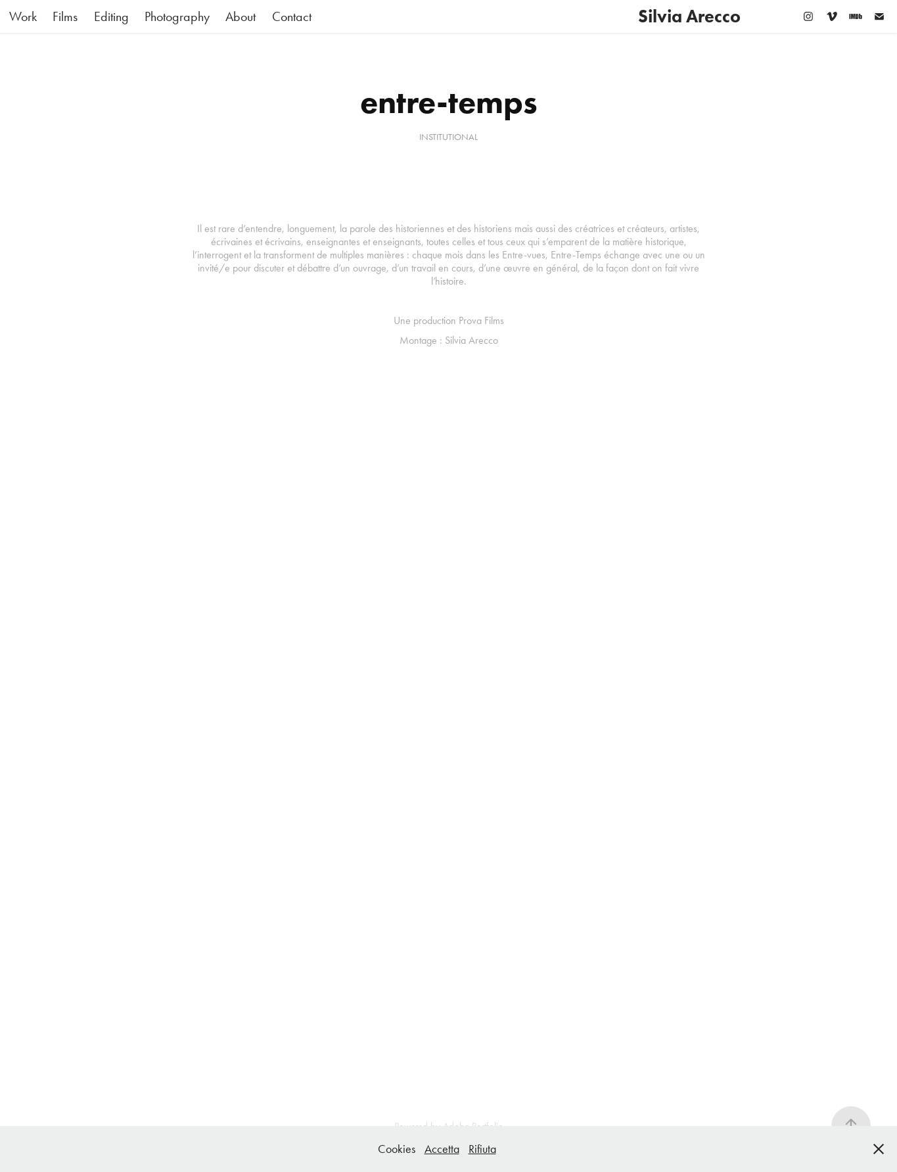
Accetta (442, 1149)
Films (65, 16)
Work (23, 16)
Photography (177, 16)
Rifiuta (482, 1149)
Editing (111, 16)
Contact (291, 16)
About (240, 16)
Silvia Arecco (689, 16)
